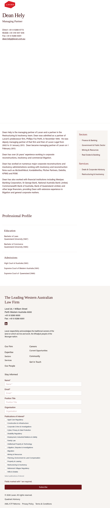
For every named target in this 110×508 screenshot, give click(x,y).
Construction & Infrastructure (17, 423)
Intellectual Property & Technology (19, 444)
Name (7, 380)
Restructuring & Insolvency (17, 465)
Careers (33, 346)
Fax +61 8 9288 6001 (11, 36)
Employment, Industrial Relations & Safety (22, 437)
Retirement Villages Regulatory (18, 468)
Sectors (8, 356)
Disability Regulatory (14, 433)
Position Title (10, 398)
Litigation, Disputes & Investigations (20, 447)
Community (34, 356)
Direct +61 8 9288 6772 (13, 30)
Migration (10, 451)
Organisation (10, 407)
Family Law (11, 440)
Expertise (9, 352)
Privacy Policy (28, 504)
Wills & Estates (12, 472)
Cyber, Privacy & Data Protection (19, 430)
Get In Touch (35, 362)
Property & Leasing (14, 461)
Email (7, 389)
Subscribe (43, 487)
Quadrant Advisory (12, 499)
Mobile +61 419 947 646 (13, 33)
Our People (10, 366)
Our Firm (9, 346)
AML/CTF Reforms (12, 504)
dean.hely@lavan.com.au (13, 39)
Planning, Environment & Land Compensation (23, 458)
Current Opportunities (38, 350)
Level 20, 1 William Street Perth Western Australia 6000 (18, 310)
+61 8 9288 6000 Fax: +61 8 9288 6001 (14, 317)
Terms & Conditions (43, 504)
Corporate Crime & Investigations (19, 427)
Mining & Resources (14, 454)
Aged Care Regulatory (15, 420)
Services (8, 360)
